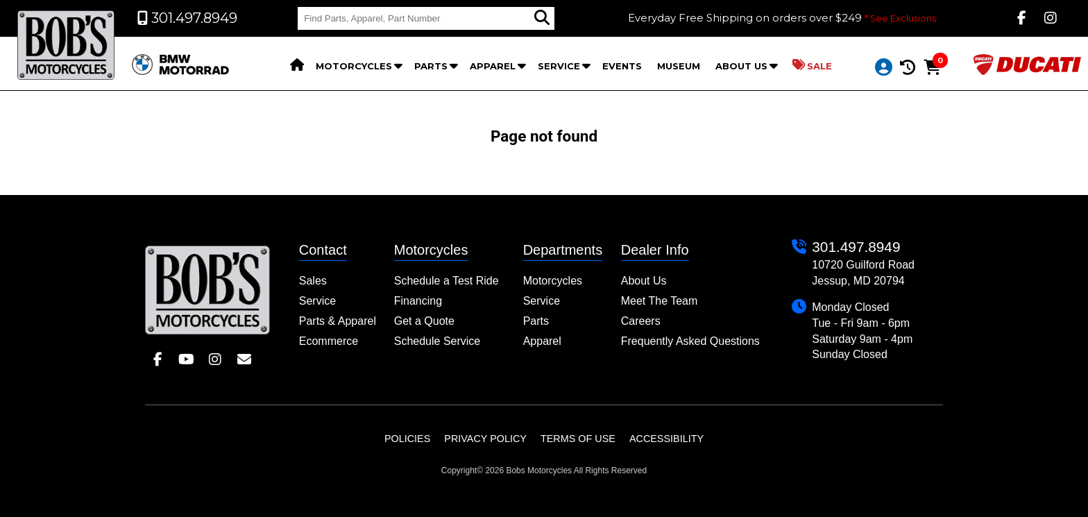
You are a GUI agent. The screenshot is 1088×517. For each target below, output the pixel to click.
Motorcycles (354, 65)
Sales (313, 281)
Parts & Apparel (337, 321)
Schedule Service (437, 341)
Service (559, 65)
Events (622, 65)
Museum (678, 65)
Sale (812, 65)
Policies (407, 438)
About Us (741, 65)
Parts (431, 65)
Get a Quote (424, 321)
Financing (418, 301)
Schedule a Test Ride (446, 281)
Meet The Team (659, 301)
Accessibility (666, 438)
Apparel (493, 65)
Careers (641, 321)
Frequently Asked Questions (690, 341)
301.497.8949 (856, 247)
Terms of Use (578, 438)
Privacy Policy (485, 438)
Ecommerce (328, 341)
